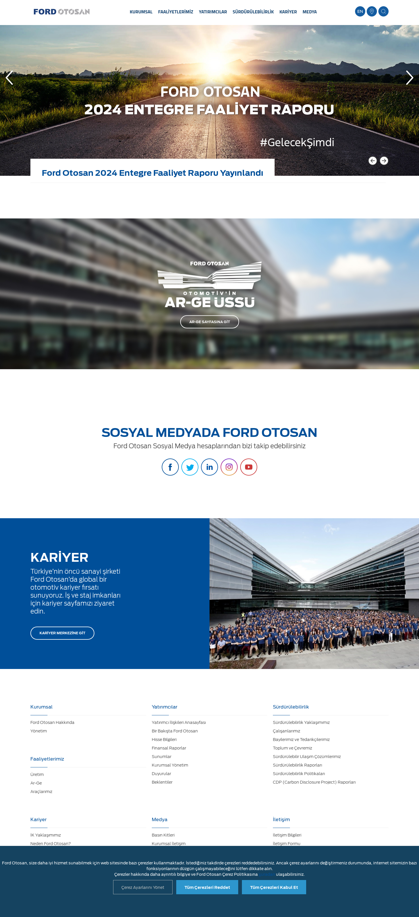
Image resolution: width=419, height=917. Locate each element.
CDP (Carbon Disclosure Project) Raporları (314, 782)
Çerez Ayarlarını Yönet (142, 887)
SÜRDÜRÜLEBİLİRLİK (253, 11)
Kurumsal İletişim (169, 843)
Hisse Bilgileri (164, 739)
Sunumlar (161, 756)
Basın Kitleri (163, 835)
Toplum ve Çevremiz (292, 748)
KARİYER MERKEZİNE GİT (62, 633)
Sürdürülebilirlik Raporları (297, 765)
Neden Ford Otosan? (50, 843)
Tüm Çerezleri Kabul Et (274, 887)
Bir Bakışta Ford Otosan (175, 731)
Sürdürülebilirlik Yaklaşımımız (301, 722)
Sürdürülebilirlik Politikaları (299, 773)
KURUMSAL (141, 11)
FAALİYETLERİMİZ (175, 11)
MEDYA (309, 11)
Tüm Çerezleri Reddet (207, 887)
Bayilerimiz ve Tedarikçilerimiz (301, 739)
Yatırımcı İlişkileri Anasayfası (179, 722)
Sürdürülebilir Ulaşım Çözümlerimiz (307, 756)
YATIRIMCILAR (213, 11)
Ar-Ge (36, 783)
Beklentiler (162, 782)
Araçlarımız (41, 791)
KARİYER (288, 11)
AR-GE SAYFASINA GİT (209, 322)
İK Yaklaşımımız (45, 835)
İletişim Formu (286, 843)
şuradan (267, 874)
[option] (209, 104)
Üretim (37, 774)
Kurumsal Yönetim (170, 765)
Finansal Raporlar (169, 748)
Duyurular (161, 773)
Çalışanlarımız (286, 731)
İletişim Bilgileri (287, 835)
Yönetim (38, 731)
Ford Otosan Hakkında (52, 722)
